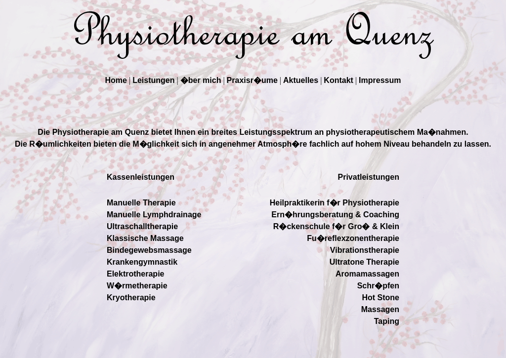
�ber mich (200, 80)
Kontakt (338, 80)
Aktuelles (300, 80)
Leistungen (153, 80)
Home (116, 80)
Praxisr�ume (252, 80)
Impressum (380, 80)
